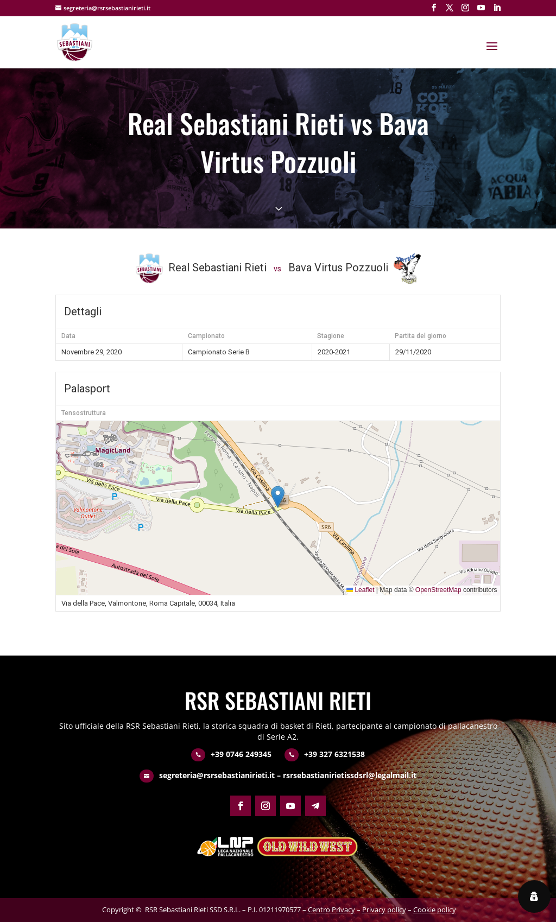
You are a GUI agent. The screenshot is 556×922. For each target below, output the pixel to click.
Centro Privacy (331, 909)
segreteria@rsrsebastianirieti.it (217, 775)
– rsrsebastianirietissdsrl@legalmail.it (345, 775)
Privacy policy (384, 909)
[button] (278, 497)
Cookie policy (434, 909)
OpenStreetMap (438, 590)
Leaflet (360, 590)
